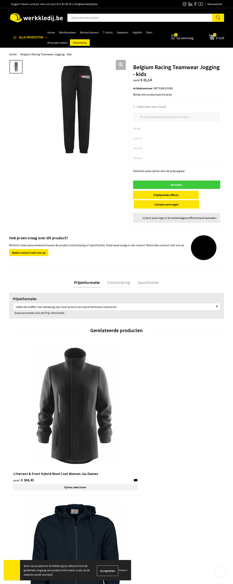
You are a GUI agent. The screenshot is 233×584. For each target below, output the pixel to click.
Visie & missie (129, 502)
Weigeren (123, 570)
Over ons (126, 491)
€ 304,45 (23, 398)
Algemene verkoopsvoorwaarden (88, 507)
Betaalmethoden (185, 496)
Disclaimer (180, 491)
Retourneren (182, 502)
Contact (73, 491)
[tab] (89, 273)
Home (13, 54)
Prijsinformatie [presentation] (89, 273)
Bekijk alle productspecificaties (153, 94)
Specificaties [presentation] (146, 273)
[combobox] (139, 18)
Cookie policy (76, 502)
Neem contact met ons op (29, 243)
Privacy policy (76, 496)
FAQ (70, 513)
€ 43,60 (76, 398)
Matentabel (128, 507)
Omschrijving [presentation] (118, 273)
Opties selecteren (36, 405)
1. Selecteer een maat (149, 106)
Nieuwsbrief (128, 496)
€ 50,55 (129, 398)
